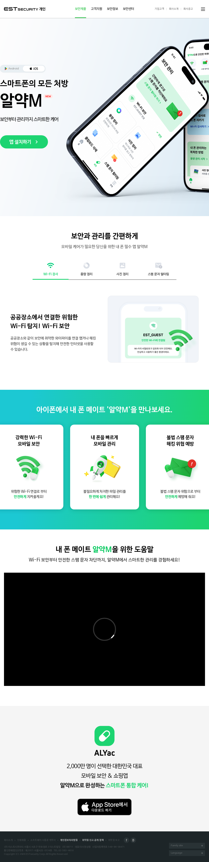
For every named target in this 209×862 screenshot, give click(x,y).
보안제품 (80, 9)
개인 (42, 9)
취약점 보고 (114, 840)
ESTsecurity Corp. (35, 854)
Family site (187, 846)
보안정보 (112, 9)
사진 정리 (122, 274)
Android (13, 68)
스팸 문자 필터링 (158, 274)
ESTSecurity (21, 9)
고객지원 (96, 9)
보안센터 (128, 9)
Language (187, 853)
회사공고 (188, 8)
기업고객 (159, 8)
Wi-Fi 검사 (50, 274)
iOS (35, 68)
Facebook (126, 840)
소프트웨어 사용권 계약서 (43, 840)
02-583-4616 (66, 850)
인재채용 (21, 840)
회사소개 (174, 8)
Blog (133, 840)
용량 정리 (87, 274)
